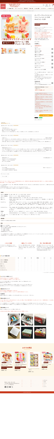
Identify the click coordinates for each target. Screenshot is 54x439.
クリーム (36, 47)
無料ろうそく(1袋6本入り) (39, 54)
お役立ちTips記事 (25, 397)
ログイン (44, 396)
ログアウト (45, 397)
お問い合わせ (45, 391)
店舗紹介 (32, 394)
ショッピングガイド (34, 391)
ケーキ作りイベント (51, 8)
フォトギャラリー (43, 8)
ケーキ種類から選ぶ (10, 8)
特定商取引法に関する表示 (35, 396)
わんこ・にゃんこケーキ (18, 8)
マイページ (45, 394)
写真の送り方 (26, 8)
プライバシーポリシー (35, 397)
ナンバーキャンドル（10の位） (40, 62)
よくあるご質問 (37, 8)
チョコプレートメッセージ (39, 65)
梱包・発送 (31, 8)
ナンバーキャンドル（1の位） (40, 58)
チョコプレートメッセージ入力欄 (40, 69)
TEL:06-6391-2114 (9, 392)
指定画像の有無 (37, 81)
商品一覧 (23, 391)
